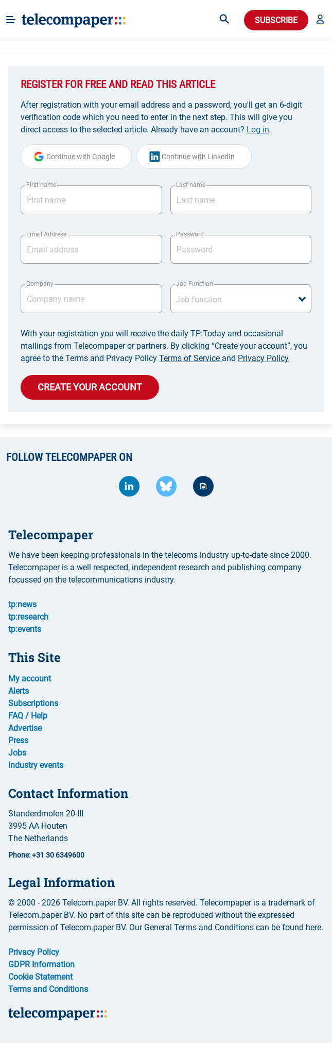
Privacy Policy (263, 358)
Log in (258, 129)
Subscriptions (33, 703)
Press (18, 740)
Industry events (35, 765)
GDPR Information (41, 964)
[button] (320, 20)
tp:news (22, 604)
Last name (190, 185)
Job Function (194, 283)
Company (40, 283)
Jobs (17, 753)
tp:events (24, 629)
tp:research (28, 617)
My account (29, 678)
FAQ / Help (27, 716)
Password (190, 234)
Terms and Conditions (48, 989)
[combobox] (241, 298)
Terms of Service (190, 358)
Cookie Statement (40, 977)
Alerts (18, 691)
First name (41, 185)
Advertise (25, 728)
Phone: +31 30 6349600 (46, 855)
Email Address (46, 234)
